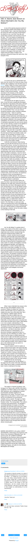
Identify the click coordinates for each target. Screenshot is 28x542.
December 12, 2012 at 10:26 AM (14, 495)
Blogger (17, 540)
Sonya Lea (7, 471)
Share (3, 463)
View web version (14, 537)
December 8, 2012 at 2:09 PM (17, 471)
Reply (5, 490)
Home (14, 535)
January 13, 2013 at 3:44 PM (15, 504)
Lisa (5, 495)
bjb (5, 504)
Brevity (2, 85)
